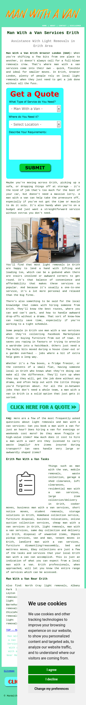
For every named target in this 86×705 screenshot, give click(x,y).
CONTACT (63, 26)
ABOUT (52, 26)
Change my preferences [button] (51, 689)
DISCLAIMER (75, 26)
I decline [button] (51, 679)
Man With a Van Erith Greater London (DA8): (39, 53)
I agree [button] (51, 670)
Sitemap (9, 671)
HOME (44, 26)
